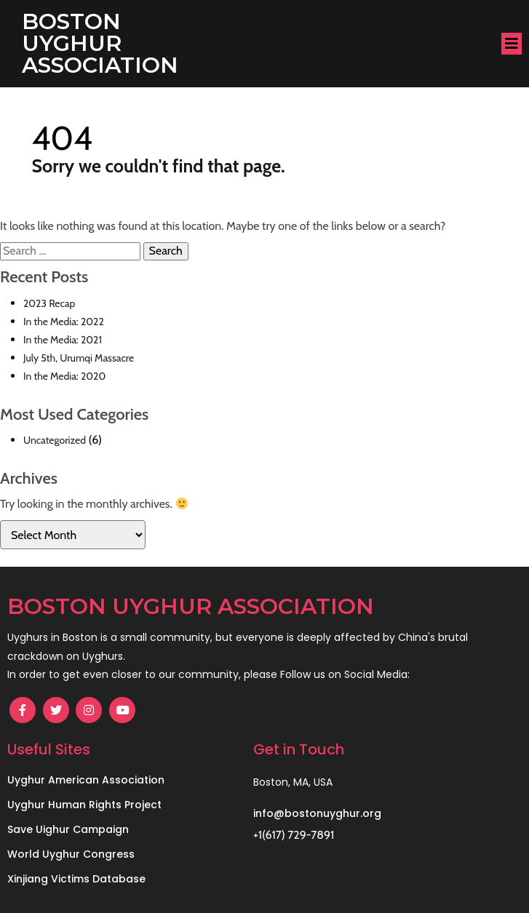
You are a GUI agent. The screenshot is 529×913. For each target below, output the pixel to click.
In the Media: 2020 (64, 376)
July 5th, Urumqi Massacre (78, 357)
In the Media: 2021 (62, 339)
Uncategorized (54, 440)
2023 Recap (49, 303)
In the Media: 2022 (63, 321)
